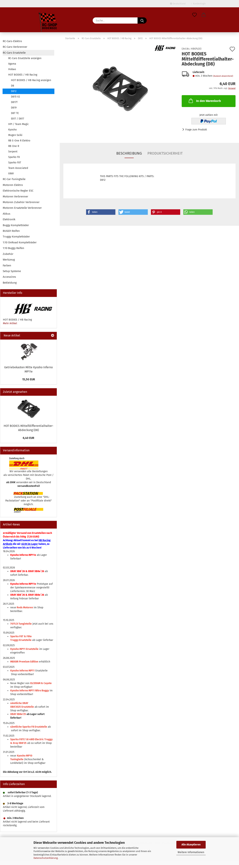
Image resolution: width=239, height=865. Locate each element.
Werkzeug (9, 259)
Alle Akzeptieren (191, 844)
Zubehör (8, 254)
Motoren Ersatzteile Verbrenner (22, 207)
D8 (12, 85)
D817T (14, 102)
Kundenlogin (198, 3)
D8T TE (15, 113)
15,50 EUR (28, 379)
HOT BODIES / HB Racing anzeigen (31, 80)
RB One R (13, 146)
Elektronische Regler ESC (18, 190)
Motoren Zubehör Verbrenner (21, 202)
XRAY (11, 173)
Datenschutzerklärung (46, 858)
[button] (203, 15)
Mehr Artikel (10, 323)
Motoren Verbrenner (15, 196)
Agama (12, 63)
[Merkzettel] (194, 15)
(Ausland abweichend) (223, 76)
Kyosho (12, 129)
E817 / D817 (17, 118)
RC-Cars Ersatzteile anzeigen (24, 58)
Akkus (6, 213)
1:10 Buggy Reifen (13, 248)
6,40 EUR (28, 438)
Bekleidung (10, 282)
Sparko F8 (14, 157)
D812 (13, 91)
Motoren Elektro (13, 185)
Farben (7, 265)
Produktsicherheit (165, 153)
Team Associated (18, 168)
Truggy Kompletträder (16, 236)
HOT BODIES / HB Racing (22, 74)
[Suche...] (142, 20)
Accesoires (9, 276)
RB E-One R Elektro (19, 140)
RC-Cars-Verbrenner (15, 46)
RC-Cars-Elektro (12, 41)
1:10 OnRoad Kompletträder (20, 242)
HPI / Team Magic (18, 124)
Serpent (12, 151)
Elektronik (9, 219)
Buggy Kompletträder (16, 225)
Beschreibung (129, 153)
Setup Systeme (12, 271)
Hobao (12, 69)
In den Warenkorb (204, 101)
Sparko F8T (14, 162)
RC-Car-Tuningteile (14, 179)
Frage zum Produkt (196, 129)
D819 (13, 107)
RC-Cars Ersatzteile (14, 52)
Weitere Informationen (191, 852)
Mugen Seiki (15, 135)
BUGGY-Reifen (11, 231)
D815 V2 (15, 96)
